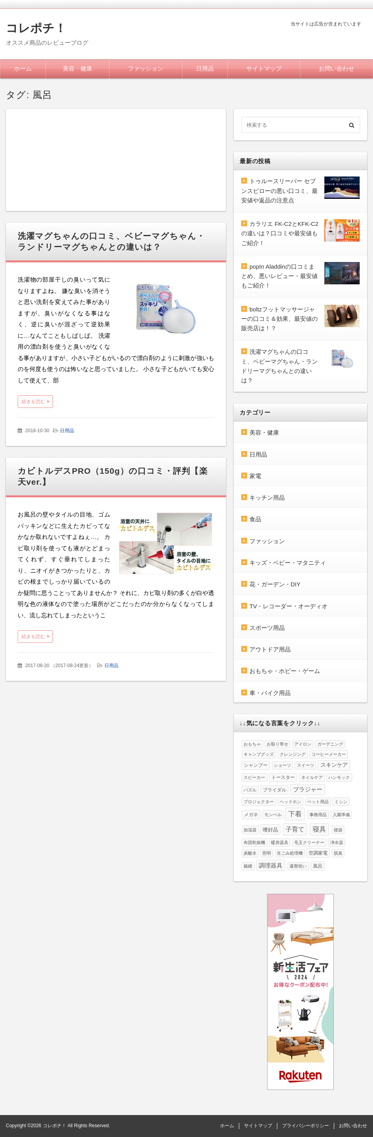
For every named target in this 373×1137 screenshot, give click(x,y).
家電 (255, 476)
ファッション (145, 68)
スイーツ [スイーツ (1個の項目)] (305, 765)
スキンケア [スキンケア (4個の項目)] (334, 765)
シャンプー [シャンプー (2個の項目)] (255, 765)
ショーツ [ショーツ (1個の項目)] (282, 765)
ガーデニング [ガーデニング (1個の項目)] (330, 744)
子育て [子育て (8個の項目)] (295, 829)
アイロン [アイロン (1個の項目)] (302, 744)
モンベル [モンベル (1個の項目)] (273, 814)
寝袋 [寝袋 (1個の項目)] (338, 830)
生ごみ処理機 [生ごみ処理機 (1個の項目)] (290, 853)
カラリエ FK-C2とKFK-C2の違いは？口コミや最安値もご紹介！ (279, 233)
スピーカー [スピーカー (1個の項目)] (254, 777)
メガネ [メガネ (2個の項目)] (251, 814)
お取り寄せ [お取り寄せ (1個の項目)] (277, 744)
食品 (255, 519)
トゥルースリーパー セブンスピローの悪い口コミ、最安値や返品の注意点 (279, 191)
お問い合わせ (336, 68)
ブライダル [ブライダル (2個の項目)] (274, 790)
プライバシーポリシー (305, 1125)
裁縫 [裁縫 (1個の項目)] (248, 866)
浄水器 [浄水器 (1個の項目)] (336, 842)
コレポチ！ (36, 28)
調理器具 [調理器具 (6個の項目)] (270, 865)
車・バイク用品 (270, 692)
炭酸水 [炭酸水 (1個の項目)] (250, 853)
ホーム (23, 68)
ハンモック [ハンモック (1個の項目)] (339, 777)
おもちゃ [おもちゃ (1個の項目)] (252, 744)
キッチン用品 (267, 497)
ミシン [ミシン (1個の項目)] (341, 801)
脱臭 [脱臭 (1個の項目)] (338, 853)
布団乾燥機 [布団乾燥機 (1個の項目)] (254, 842)
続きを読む (33, 401)
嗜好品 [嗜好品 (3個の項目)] (270, 830)
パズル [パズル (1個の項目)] (250, 790)
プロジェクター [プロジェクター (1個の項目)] (259, 801)
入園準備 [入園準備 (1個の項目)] (341, 814)
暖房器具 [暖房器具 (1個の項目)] (279, 842)
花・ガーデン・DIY (274, 584)
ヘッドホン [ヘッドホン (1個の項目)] (290, 801)
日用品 (205, 68)
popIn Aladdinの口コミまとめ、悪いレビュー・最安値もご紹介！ (279, 276)
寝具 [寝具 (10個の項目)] (319, 829)
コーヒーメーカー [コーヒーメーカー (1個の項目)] (328, 754)
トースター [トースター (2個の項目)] (283, 777)
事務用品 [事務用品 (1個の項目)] (318, 814)
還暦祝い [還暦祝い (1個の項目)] (298, 866)
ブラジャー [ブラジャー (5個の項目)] (307, 789)
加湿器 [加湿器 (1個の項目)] (250, 830)
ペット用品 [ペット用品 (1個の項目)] (318, 801)
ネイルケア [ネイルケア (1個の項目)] (312, 777)
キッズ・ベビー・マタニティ (287, 562)
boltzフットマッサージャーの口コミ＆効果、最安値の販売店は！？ (279, 319)
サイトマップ (264, 68)
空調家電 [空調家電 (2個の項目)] (318, 853)
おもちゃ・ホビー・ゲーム (284, 671)
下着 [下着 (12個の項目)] (295, 814)
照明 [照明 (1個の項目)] (266, 853)
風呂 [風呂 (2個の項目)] (317, 866)
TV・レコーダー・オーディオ (288, 606)
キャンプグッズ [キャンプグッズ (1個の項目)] (259, 754)
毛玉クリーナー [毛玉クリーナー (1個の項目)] (309, 842)
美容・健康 (77, 68)
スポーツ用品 (267, 627)
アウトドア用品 (270, 649)
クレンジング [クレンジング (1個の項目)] (293, 754)
